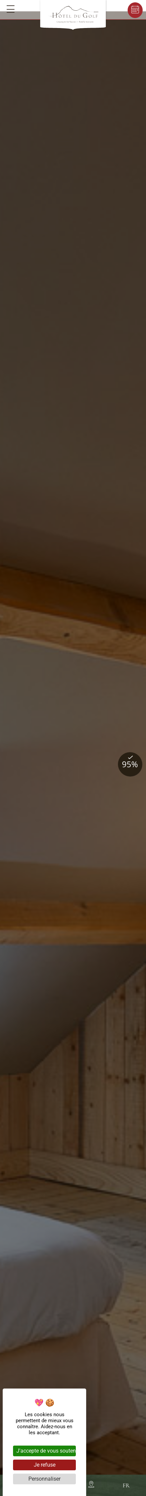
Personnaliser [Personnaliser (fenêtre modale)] (44, 1479)
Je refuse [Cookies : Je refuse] (44, 1465)
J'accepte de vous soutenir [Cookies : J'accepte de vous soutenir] (46, 1451)
